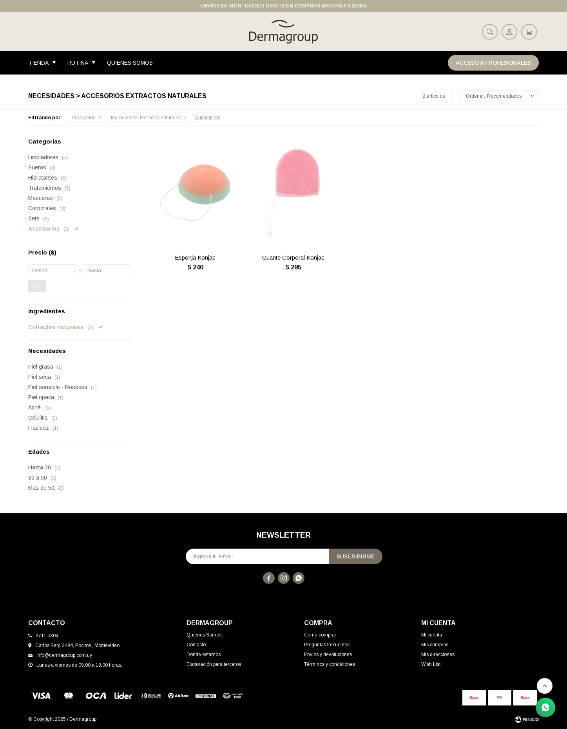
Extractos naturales (146, 117)
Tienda (38, 63)
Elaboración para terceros (214, 664)
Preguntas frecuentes (327, 644)
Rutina (77, 63)
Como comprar (320, 635)
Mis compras (434, 644)
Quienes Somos (130, 63)
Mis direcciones (438, 654)
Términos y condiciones (329, 664)
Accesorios (83, 117)
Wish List (430, 664)
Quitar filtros (207, 117)
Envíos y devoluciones (328, 654)
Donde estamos (204, 654)
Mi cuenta (431, 635)
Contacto (196, 644)
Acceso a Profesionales (493, 63)
